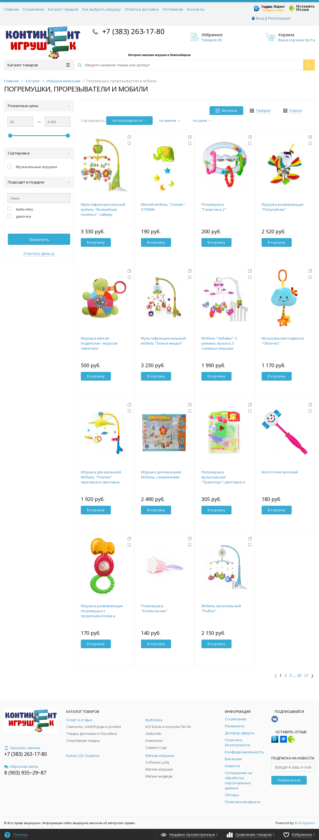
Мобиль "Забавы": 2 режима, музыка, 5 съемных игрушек (219, 343)
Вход (260, 18)
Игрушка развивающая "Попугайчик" (282, 207)
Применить (39, 239)
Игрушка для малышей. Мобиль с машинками (161, 474)
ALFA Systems (304, 823)
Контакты (195, 9)
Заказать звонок (22, 747)
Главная (11, 9)
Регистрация (279, 18)
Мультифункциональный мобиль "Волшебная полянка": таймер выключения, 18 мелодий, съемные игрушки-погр (103, 214)
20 (299, 675)
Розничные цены (39, 105)
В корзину (96, 242)
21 (306, 675)
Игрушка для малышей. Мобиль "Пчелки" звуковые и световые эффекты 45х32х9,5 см (101, 479)
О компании (33, 9)
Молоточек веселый (280, 472)
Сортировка (39, 153)
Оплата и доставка (142, 9)
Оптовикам (173, 9)
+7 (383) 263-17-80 (132, 31)
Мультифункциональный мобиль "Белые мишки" (163, 341)
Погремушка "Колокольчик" (154, 608)
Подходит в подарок (39, 182)
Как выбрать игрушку (101, 9)
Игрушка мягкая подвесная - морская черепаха (99, 343)
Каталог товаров (63, 9)
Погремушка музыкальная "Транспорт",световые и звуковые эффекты (223, 479)
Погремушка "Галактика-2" (213, 207)
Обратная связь (21, 766)
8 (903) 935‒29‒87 (25, 772)
